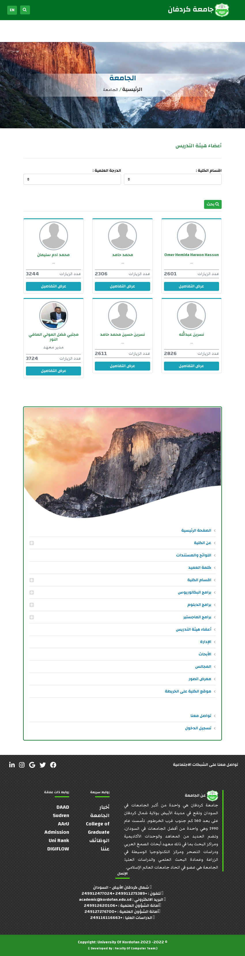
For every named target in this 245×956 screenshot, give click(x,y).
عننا (105, 849)
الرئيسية (132, 89)
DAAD (62, 807)
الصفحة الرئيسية (196, 530)
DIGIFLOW (58, 849)
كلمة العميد (199, 567)
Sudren (61, 815)
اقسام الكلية (199, 580)
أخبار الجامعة (100, 811)
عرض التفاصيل (191, 286)
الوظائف (99, 840)
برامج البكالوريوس (194, 592)
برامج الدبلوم (199, 604)
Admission (56, 832)
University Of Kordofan (118, 942)
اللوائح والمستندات (193, 555)
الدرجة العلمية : (107, 171)
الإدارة (205, 642)
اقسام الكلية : (209, 171)
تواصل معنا (201, 716)
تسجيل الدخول (198, 728)
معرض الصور (200, 679)
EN (12, 10)
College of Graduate (98, 828)
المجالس (203, 666)
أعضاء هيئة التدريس (193, 629)
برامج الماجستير (197, 617)
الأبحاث (205, 654)
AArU (63, 824)
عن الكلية (202, 543)
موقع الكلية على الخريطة (188, 691)
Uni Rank (59, 840)
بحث (213, 204)
